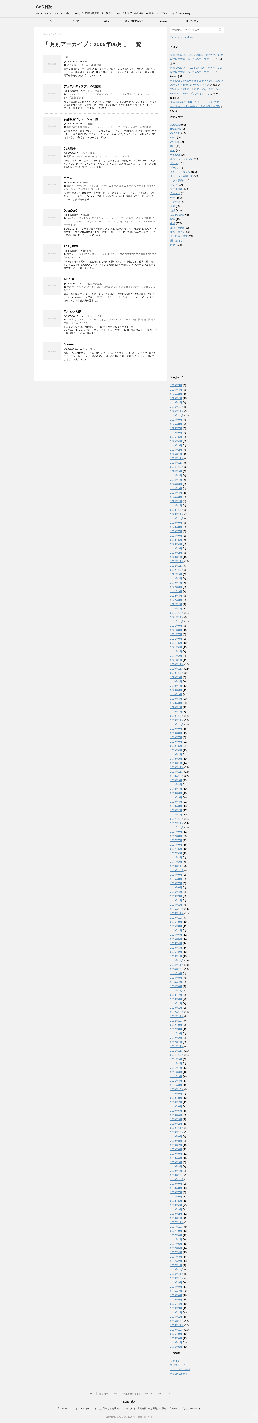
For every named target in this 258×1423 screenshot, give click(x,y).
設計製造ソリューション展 (81, 119)
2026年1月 (176, 402)
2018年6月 (176, 793)
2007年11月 (177, 1222)
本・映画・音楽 (179, 236)
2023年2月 (176, 552)
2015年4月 (176, 943)
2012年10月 (177, 1020)
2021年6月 (176, 638)
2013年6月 (176, 999)
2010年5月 (176, 1110)
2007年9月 (176, 1230)
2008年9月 (176, 1183)
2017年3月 (176, 857)
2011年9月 (176, 1059)
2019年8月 (176, 733)
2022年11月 (177, 565)
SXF (66, 57)
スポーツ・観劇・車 (181, 176)
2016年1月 (176, 904)
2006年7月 (176, 1291)
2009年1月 (176, 1170)
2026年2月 (176, 398)
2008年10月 (177, 1179)
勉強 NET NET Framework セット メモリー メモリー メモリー (99, 156)
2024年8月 (176, 475)
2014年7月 (176, 982)
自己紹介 (77, 21)
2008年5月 (176, 1200)
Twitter (105, 21)
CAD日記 (44, 6)
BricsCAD (175, 129)
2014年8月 (176, 977)
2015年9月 (176, 921)
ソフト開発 (89, 153)
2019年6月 (176, 741)
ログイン (175, 1360)
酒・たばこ (176, 240)
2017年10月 (177, 827)
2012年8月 (176, 1029)
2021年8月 (176, 630)
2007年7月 (176, 1239)
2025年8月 (176, 424)
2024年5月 (176, 488)
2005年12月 (177, 1321)
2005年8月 (176, 1338)
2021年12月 (177, 612)
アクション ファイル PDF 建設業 (84, 64)
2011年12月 (177, 1046)
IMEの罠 (69, 279)
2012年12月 (177, 1012)
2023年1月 (176, 557)
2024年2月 (176, 501)
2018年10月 (177, 776)
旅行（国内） (177, 227)
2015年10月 (177, 917)
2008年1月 (176, 1218)
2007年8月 (176, 1235)
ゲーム (174, 167)
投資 (172, 223)
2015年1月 (176, 956)
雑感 (172, 244)
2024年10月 (177, 467)
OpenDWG (71, 210)
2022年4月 (176, 595)
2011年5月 (176, 1076)
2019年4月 (176, 750)
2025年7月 (176, 428)
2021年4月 (176, 647)
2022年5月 (176, 591)
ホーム (48, 21)
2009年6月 (176, 1149)
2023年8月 (176, 527)
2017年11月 (177, 823)
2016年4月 (176, 891)
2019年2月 (176, 758)
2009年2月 (176, 1166)
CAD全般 (88, 123)
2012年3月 (176, 1033)
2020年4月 (176, 698)
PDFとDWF (71, 246)
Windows (175, 154)
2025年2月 (176, 449)
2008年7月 (176, 1192)
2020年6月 (176, 690)
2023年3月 (176, 548)
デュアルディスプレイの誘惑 (82, 86)
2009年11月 (177, 1127)
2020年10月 (177, 673)
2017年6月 (176, 844)
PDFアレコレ (192, 21)
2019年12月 (177, 715)
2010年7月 (176, 1102)
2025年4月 (176, 441)
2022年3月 (176, 600)
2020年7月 (176, 685)
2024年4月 (176, 492)
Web (85, 182)
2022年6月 (176, 587)
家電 (172, 219)
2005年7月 (176, 1342)
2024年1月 (176, 505)
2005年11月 (177, 1325)
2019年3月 (176, 754)
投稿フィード (177, 1365)
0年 (54, 33)
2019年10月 (177, 724)
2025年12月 (177, 406)
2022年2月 (176, 604)
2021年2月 (176, 655)
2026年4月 (176, 389)
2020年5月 (176, 694)
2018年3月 (176, 806)
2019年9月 (176, 728)
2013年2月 (176, 1003)
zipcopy (163, 21)
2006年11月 (177, 1273)
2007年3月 (176, 1256)
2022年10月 (177, 570)
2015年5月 (176, 939)
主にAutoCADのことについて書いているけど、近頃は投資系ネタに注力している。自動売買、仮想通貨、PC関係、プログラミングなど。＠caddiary (129, 1408)
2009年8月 (176, 1140)
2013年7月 (176, 994)
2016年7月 (176, 883)
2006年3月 (176, 1308)
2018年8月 (176, 784)
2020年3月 (176, 703)
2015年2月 (176, 952)
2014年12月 (177, 960)
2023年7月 (176, 531)
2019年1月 (176, 763)
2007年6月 (176, 1243)
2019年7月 (176, 737)
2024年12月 (177, 458)
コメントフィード (180, 1369)
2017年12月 (177, 818)
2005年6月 (176, 1346)
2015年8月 (176, 926)
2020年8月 (176, 681)
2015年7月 (176, 930)
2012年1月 (176, 1042)
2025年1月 (176, 454)
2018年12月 (177, 767)
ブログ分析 (176, 189)
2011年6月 (176, 1072)
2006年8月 (176, 1286)
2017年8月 (176, 836)
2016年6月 (176, 887)
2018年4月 (176, 801)
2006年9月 (176, 1282)
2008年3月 (176, 1209)
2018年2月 (176, 810)
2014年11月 (177, 964)
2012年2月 (176, 1037)
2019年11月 (177, 720)
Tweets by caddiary (181, 37)
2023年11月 (177, 514)
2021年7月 (176, 634)
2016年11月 (177, 866)
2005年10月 (177, 1329)
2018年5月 (176, 797)
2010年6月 (176, 1106)
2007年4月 (176, 1252)
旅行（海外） (177, 232)
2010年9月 (176, 1093)
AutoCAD (175, 124)
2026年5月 (176, 385)
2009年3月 (176, 1162)
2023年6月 (176, 535)
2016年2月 (176, 900)
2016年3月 (176, 896)
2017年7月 (176, 840)
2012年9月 (176, 1024)
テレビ (174, 184)
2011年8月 (176, 1063)
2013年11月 (177, 990)
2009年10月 (177, 1132)
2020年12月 (177, 664)
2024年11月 (177, 462)
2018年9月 (176, 780)
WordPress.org (178, 1373)
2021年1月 (176, 660)
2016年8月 (176, 879)
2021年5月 (176, 642)
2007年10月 (177, 1226)
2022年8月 (176, 578)
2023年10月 (177, 518)
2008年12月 (177, 1175)
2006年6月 (176, 1295)
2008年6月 (176, 1196)
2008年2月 (176, 1213)
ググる (68, 178)
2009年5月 (176, 1153)
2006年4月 (176, 1303)
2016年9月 (176, 874)
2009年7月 (176, 1145)
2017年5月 (176, 849)
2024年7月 (176, 479)
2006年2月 (176, 1312)
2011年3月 (176, 1085)
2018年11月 (177, 771)
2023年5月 (176, 539)
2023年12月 (177, 509)
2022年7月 (176, 582)
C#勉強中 (70, 148)
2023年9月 (176, 522)
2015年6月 (176, 934)
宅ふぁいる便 (72, 311)
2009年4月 (176, 1158)
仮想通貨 (175, 201)
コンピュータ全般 (92, 91)
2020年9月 (176, 677)
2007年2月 (176, 1261)
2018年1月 (176, 814)
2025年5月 (176, 436)
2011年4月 (176, 1080)
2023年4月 (176, 544)
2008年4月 (176, 1205)
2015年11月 (177, 913)
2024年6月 (176, 484)
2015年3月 (176, 947)
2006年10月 (177, 1278)
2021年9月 (176, 625)
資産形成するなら (134, 21)
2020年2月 (176, 707)
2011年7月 (176, 1067)
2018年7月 (176, 788)
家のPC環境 (177, 214)
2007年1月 (176, 1265)
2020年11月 (177, 668)
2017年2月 (176, 861)
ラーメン (175, 193)
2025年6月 (176, 432)
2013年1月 (176, 1007)
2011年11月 (177, 1050)
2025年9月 (176, 419)
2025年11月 (177, 411)
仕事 (172, 197)
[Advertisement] (197, 311)
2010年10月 (177, 1089)
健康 (172, 206)
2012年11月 (177, 1016)
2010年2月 (176, 1123)
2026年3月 (176, 394)
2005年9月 (176, 1334)
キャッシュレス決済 (181, 159)
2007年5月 (176, 1248)
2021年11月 (177, 617)
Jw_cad (174, 141)
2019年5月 (176, 745)
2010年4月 (176, 1115)
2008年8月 (176, 1188)
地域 (172, 210)
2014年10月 (177, 969)
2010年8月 (176, 1097)
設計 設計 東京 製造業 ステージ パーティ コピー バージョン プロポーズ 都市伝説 (109, 127)
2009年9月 (176, 1136)
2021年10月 (177, 621)
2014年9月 (176, 973)
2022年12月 (177, 561)
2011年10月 (177, 1055)
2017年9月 (176, 831)
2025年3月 (176, 445)
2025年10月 (177, 415)
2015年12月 (177, 909)
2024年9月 (176, 471)
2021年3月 (176, 651)
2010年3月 (176, 1119)
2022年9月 (176, 574)
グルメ (174, 163)
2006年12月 (177, 1269)
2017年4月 (176, 853)
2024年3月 (176, 497)
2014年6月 (176, 986)
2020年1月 (176, 711)
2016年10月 (177, 870)
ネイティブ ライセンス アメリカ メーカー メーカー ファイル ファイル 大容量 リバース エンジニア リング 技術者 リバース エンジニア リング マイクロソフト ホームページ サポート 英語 (110, 221)
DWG (86, 215)
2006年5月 (176, 1299)
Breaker (69, 344)
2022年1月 (176, 608)
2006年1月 (176, 1316)
